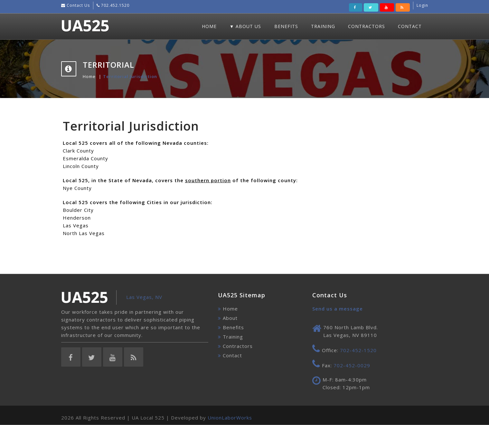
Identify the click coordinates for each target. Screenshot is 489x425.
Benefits (286, 26)
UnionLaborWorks (230, 417)
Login (422, 5)
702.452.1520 (114, 5)
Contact (410, 26)
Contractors (366, 26)
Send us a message (337, 308)
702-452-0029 (352, 365)
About (230, 318)
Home (209, 26)
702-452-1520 (358, 350)
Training (323, 26)
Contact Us (77, 5)
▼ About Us (245, 26)
